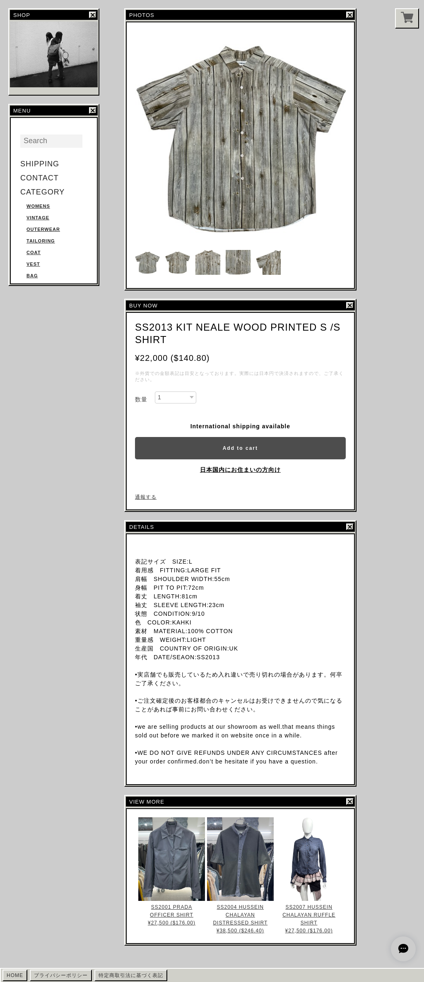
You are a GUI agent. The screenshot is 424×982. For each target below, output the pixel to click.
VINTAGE (37, 217)
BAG (32, 275)
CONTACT (39, 178)
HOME (15, 975)
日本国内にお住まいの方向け (240, 469)
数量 (141, 399)
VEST (33, 264)
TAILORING (40, 240)
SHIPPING (39, 164)
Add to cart (240, 448)
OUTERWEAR (43, 229)
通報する (146, 497)
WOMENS (38, 206)
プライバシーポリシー (61, 975)
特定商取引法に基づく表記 (131, 975)
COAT (33, 252)
